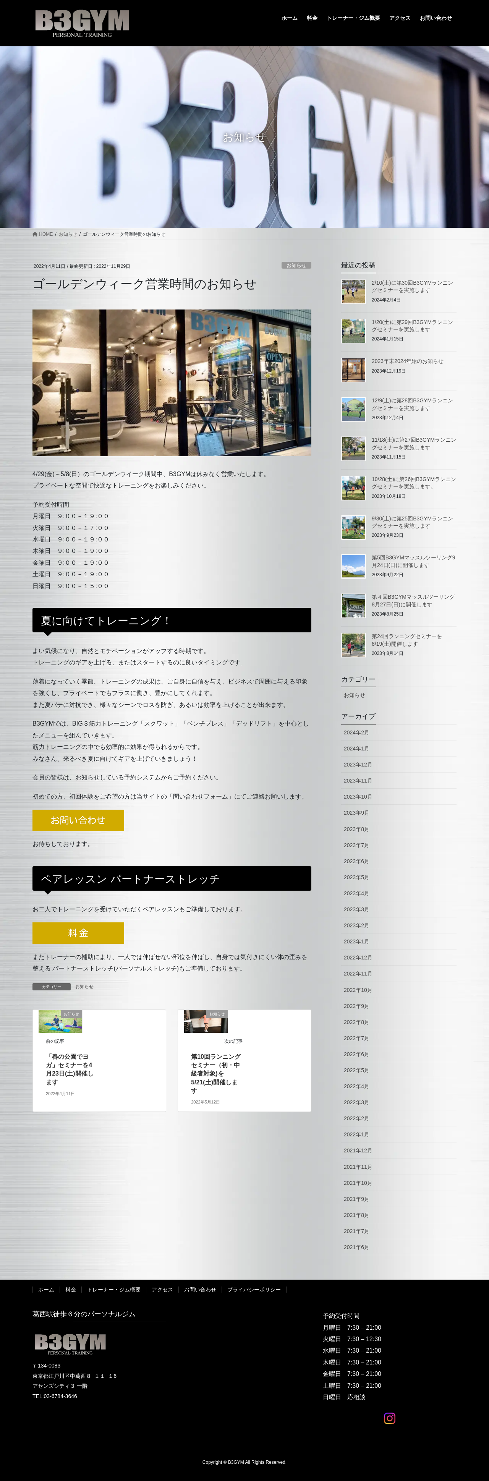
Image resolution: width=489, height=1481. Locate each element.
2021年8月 (356, 1215)
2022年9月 (356, 1006)
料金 (70, 1290)
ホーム (46, 1290)
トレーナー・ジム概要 (114, 1290)
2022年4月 (356, 1086)
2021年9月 (356, 1199)
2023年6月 (356, 861)
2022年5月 (356, 1070)
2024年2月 (356, 732)
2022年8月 (356, 1022)
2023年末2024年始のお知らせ (408, 361)
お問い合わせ (200, 1290)
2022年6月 (356, 1054)
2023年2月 (356, 925)
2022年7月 (356, 1038)
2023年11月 (358, 781)
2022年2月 (356, 1118)
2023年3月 (356, 909)
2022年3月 (356, 1102)
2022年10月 (358, 990)
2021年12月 (358, 1150)
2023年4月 (356, 893)
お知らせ (296, 265)
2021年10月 (358, 1183)
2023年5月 (356, 877)
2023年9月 (356, 813)
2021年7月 (356, 1231)
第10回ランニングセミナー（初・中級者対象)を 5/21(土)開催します (216, 1073)
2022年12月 (358, 957)
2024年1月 (356, 748)
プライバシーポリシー (254, 1290)
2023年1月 (356, 941)
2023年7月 (356, 845)
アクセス (162, 1290)
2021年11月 (358, 1167)
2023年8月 (356, 829)
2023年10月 (358, 797)
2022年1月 (356, 1134)
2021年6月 (356, 1247)
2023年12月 (358, 765)
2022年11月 (358, 974)
